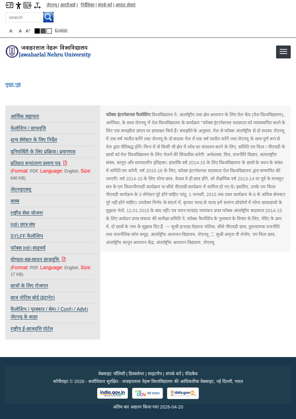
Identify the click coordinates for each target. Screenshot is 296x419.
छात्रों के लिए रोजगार (29, 285)
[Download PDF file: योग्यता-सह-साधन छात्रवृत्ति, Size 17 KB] (52, 259)
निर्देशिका (87, 4)
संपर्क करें (105, 4)
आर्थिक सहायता (24, 116)
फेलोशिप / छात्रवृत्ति (28, 128)
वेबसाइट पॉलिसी (111, 373)
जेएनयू (51, 4)
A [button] (28, 31)
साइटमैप (155, 373)
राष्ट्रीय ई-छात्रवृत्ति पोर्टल (31, 328)
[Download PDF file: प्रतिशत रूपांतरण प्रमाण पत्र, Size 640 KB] (52, 163)
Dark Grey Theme (43, 31)
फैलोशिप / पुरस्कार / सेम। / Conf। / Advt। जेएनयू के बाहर (49, 313)
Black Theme (37, 31)
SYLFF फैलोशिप (26, 236)
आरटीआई (67, 4)
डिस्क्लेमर (136, 373)
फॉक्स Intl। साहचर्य (27, 248)
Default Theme (49, 31)
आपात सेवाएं (125, 4)
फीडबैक (191, 373)
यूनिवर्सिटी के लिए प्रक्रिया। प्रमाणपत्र (42, 151)
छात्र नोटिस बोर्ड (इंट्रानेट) (32, 297)
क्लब (14, 201)
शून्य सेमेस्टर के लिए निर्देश (33, 139)
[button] (283, 51)
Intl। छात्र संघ (22, 224)
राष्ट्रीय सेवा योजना (26, 213)
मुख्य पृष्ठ (13, 84)
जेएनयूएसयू (20, 189)
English (61, 30)
